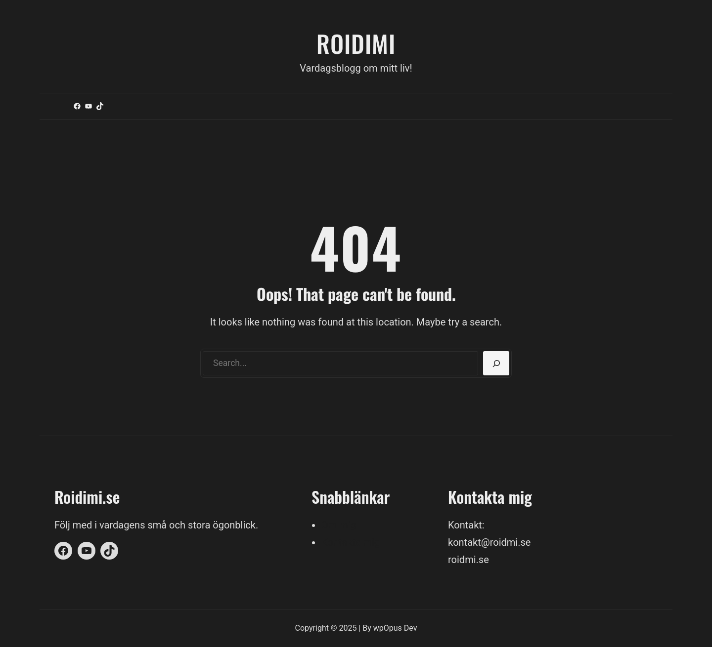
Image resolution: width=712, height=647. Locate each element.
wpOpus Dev (395, 628)
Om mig (338, 525)
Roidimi (356, 43)
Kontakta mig (350, 542)
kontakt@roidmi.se (489, 542)
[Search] (496, 363)
